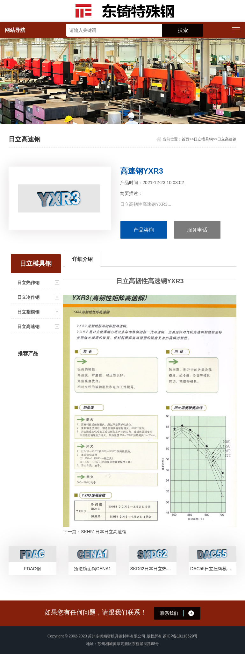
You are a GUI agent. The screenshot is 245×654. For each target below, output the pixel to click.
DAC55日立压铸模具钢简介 (213, 568)
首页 (185, 139)
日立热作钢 (28, 282)
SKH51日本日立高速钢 (103, 531)
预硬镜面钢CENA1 (92, 568)
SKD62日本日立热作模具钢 (153, 568)
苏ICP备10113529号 (180, 636)
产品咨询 (143, 230)
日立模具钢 (203, 139)
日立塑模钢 (28, 311)
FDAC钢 (32, 568)
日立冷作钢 (28, 297)
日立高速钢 (226, 139)
